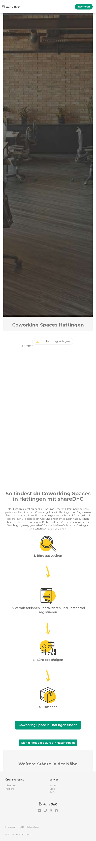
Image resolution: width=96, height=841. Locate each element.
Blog (52, 788)
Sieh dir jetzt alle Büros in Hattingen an (48, 742)
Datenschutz (32, 827)
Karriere (9, 788)
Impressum (10, 827)
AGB (21, 827)
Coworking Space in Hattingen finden (48, 725)
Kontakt (54, 785)
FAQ (52, 792)
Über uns (10, 785)
